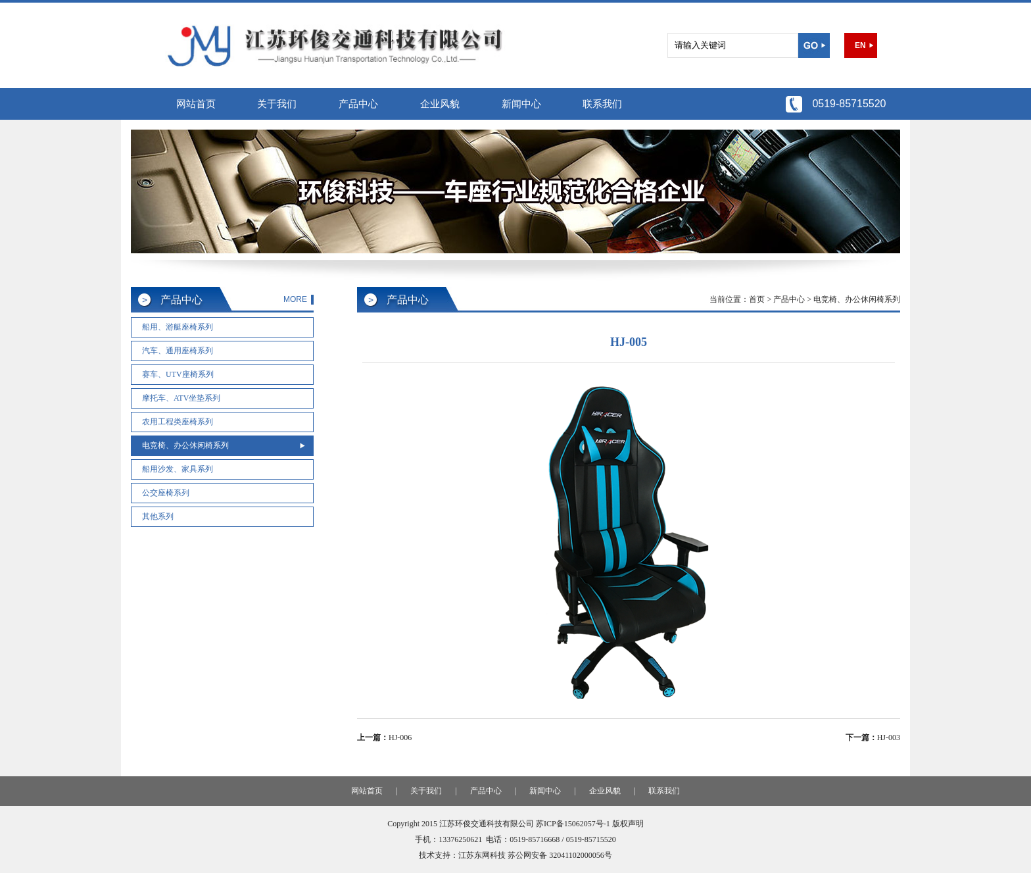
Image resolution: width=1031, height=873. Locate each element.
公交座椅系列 (165, 492)
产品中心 (358, 104)
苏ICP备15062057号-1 (573, 823)
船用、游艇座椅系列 (177, 327)
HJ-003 (888, 737)
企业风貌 (440, 104)
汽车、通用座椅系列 (177, 350)
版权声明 (628, 823)
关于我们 (277, 104)
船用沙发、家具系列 (177, 469)
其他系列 (158, 516)
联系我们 (602, 104)
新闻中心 (521, 104)
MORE (295, 299)
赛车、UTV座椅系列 (178, 374)
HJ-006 (400, 737)
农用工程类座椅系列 (177, 421)
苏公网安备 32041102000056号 (560, 855)
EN (860, 45)
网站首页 (196, 104)
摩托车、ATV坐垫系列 (181, 398)
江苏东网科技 (482, 855)
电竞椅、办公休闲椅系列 (185, 445)
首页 (757, 299)
